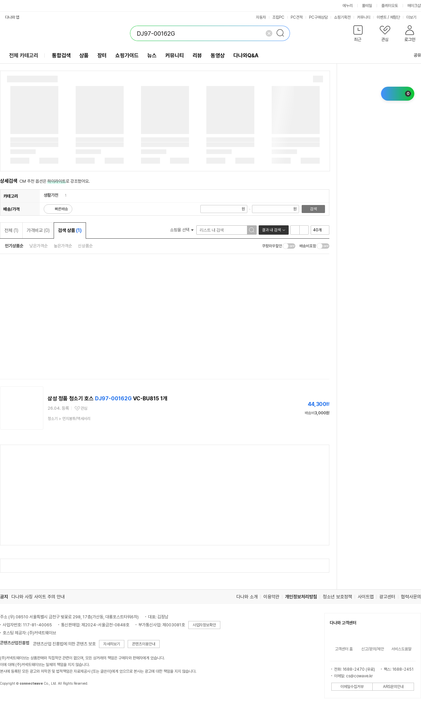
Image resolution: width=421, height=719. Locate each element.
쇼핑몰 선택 (182, 229)
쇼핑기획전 (342, 17)
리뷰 (197, 55)
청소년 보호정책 (337, 596)
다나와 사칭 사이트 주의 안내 (38, 596)
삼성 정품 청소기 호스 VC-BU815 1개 (107, 398)
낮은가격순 (38, 245)
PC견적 (297, 17)
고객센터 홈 (344, 649)
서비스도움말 (401, 649)
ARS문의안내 (393, 686)
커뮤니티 (363, 17)
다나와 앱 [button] (12, 17)
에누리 (348, 5)
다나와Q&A (245, 55)
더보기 (413, 17)
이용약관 (271, 596)
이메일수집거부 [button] (352, 686)
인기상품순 (14, 245)
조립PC (278, 17)
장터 (102, 55)
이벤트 (382, 17)
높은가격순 (63, 245)
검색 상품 (70, 230)
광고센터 (387, 596)
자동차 (261, 17)
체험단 (395, 17)
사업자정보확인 (204, 625)
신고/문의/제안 (372, 649)
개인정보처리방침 (301, 596)
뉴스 (152, 55)
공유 (413, 55)
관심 (84, 408)
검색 (313, 209)
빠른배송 (61, 209)
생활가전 (51, 195)
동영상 (218, 55)
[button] (357, 35)
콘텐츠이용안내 (143, 644)
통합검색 (61, 55)
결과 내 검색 (271, 230)
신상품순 (85, 245)
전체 (11, 230)
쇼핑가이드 (127, 55)
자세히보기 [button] (111, 644)
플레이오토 (389, 5)
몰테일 (367, 5)
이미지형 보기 (304, 230)
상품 (84, 55)
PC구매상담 (318, 17)
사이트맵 (366, 596)
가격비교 (38, 230)
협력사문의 (411, 596)
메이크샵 (414, 5)
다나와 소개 (247, 596)
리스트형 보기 (295, 230)
